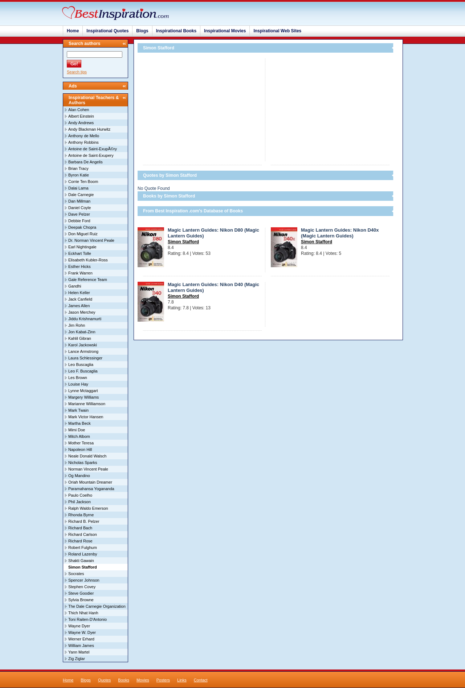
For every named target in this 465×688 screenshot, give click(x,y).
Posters (163, 680)
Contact (201, 680)
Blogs (142, 30)
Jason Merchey (81, 312)
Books (123, 680)
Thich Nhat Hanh (83, 613)
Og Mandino (79, 475)
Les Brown (77, 377)
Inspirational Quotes (107, 30)
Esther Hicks (79, 266)
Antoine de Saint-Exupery (91, 155)
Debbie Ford (79, 221)
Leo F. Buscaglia (83, 371)
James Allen (79, 306)
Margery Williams (83, 397)
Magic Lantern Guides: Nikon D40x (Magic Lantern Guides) (340, 233)
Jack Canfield (80, 299)
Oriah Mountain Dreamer (90, 482)
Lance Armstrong (83, 351)
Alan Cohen (78, 109)
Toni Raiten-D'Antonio (87, 619)
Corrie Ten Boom (83, 181)
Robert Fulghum (82, 547)
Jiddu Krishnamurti (84, 319)
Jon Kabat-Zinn (81, 332)
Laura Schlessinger (85, 358)
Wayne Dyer (79, 626)
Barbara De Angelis (85, 162)
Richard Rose (80, 541)
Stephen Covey (81, 587)
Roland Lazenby (82, 554)
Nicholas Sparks (82, 462)
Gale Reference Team (87, 279)
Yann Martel (79, 652)
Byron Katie (78, 175)
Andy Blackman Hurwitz (89, 129)
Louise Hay (78, 384)
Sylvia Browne (81, 600)
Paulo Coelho (80, 495)
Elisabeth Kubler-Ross (88, 260)
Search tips (77, 72)
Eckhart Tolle (79, 253)
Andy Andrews (81, 123)
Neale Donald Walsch (87, 456)
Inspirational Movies (225, 30)
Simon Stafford (183, 241)
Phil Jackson (79, 502)
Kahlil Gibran (79, 338)
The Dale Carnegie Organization (97, 606)
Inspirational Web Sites (277, 30)
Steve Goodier (81, 593)
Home (73, 30)
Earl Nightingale (82, 247)
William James (81, 645)
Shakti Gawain (81, 560)
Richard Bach (80, 528)
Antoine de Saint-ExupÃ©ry (92, 149)
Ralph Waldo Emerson (88, 508)
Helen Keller (79, 292)
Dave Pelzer (79, 214)
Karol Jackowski (82, 345)
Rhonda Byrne (81, 515)
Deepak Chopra (82, 227)
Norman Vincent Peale (88, 469)
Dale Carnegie (81, 194)
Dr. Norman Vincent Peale (91, 240)
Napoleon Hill (80, 449)
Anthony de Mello (83, 136)
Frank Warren (80, 273)
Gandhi (74, 286)
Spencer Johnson (83, 580)
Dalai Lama (78, 188)
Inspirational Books (176, 30)
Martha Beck (79, 423)
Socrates (76, 573)
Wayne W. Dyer (82, 632)
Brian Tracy (78, 168)
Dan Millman (79, 201)
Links (182, 680)
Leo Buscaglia (80, 364)
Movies (142, 680)
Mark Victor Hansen (85, 417)
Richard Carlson (82, 534)
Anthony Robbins (83, 142)
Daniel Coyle (79, 207)
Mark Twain (78, 410)
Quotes (104, 680)
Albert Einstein (81, 116)
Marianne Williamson (86, 404)
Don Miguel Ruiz (83, 234)
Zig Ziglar (76, 658)
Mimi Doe (76, 430)
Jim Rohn (76, 325)
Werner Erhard (81, 639)
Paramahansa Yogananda (91, 489)
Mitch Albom (79, 436)
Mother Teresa (81, 443)
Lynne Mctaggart (83, 390)
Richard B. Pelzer (83, 521)
